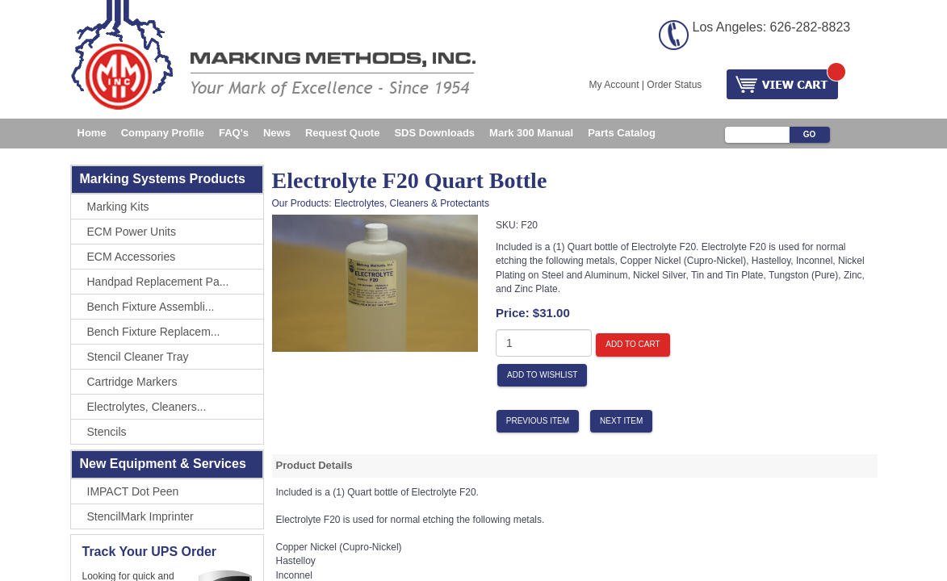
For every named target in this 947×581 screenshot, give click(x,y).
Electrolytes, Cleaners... (147, 406)
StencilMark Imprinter (140, 516)
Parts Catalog (622, 133)
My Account (614, 84)
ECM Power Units (131, 231)
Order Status (674, 84)
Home (92, 133)
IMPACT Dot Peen (133, 491)
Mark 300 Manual (531, 133)
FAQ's (234, 133)
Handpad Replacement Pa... (158, 281)
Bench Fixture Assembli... (151, 306)
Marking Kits (118, 206)
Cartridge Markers (132, 381)
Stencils (107, 431)
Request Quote (342, 133)
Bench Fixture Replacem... (153, 331)
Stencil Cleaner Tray (138, 356)
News (277, 133)
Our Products (300, 203)
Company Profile (162, 133)
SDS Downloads (434, 133)
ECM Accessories (131, 256)
